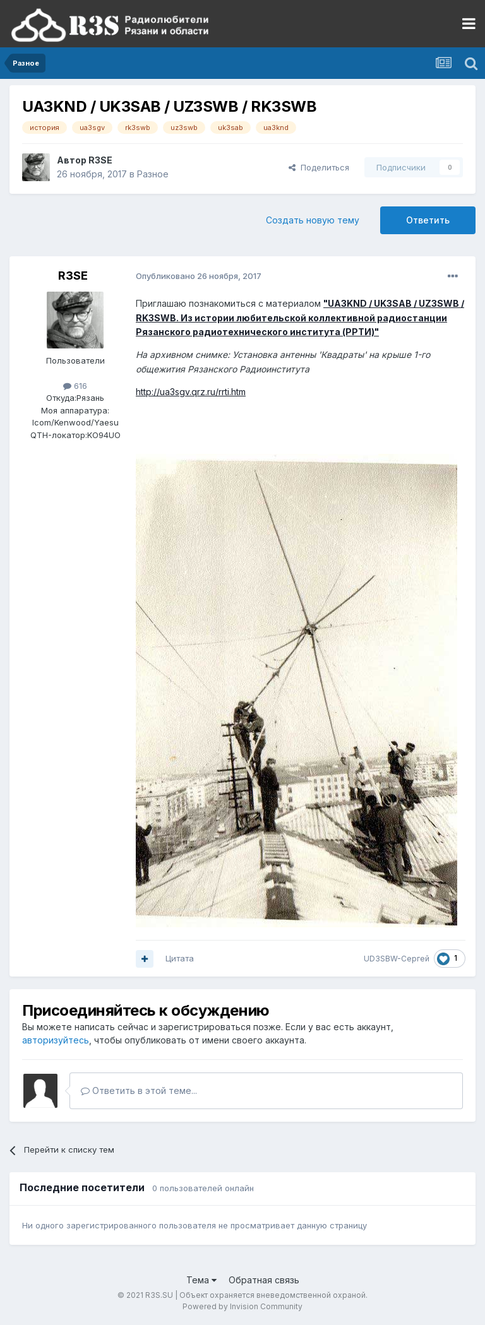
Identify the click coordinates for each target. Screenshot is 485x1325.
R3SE (100, 160)
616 (75, 386)
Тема (201, 1279)
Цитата (179, 958)
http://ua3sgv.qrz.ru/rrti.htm (191, 391)
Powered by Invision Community (242, 1306)
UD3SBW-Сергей (396, 958)
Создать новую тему (312, 220)
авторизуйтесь (55, 1040)
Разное (153, 174)
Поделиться (319, 167)
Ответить (428, 220)
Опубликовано (198, 276)
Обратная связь (264, 1279)
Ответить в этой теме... (139, 1090)
